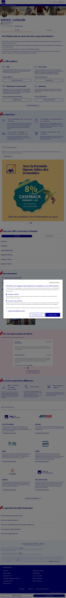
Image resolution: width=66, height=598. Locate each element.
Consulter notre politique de (16, 311)
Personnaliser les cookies (37, 314)
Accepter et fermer (53, 314)
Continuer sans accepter (54, 282)
